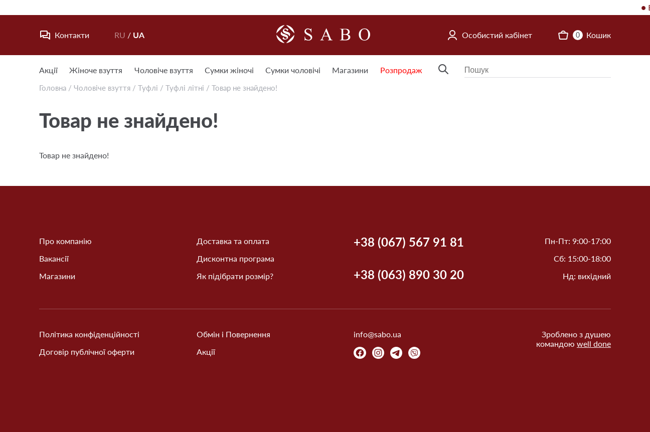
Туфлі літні (185, 87)
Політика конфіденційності (89, 334)
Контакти (64, 35)
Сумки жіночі (229, 70)
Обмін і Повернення (233, 334)
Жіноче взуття (95, 70)
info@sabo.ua (377, 334)
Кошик (584, 35)
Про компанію (65, 241)
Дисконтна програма (235, 258)
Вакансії (54, 258)
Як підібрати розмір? (235, 276)
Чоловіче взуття (163, 70)
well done (594, 343)
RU (119, 35)
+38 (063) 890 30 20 (409, 275)
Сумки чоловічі (292, 70)
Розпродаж (401, 70)
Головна (52, 87)
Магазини (350, 70)
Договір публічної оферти (86, 351)
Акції (48, 70)
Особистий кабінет (489, 35)
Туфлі (148, 87)
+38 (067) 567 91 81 (409, 242)
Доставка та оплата (233, 241)
